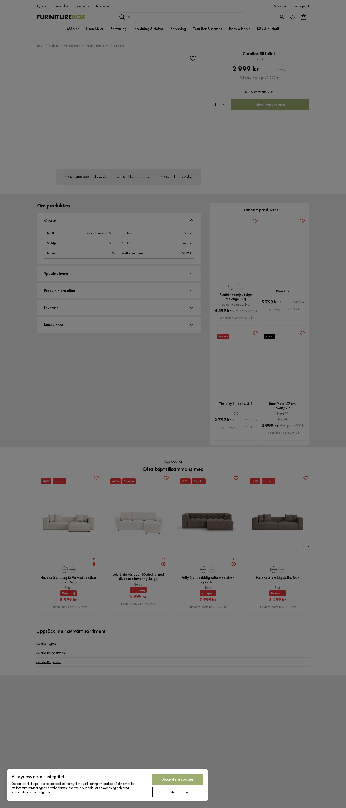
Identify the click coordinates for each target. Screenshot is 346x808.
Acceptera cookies (177, 779)
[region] (107, 785)
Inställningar (178, 792)
